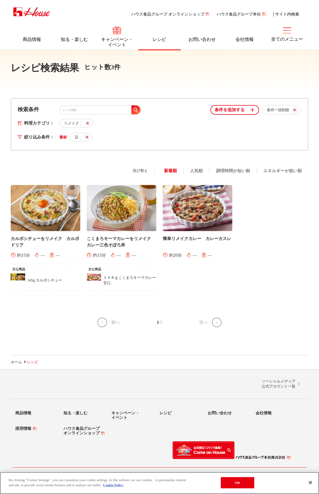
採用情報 (23, 428)
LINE (40, 384)
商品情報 (32, 39)
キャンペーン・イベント (117, 42)
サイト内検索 (287, 14)
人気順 (196, 170)
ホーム (16, 362)
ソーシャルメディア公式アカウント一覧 (278, 384)
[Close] (310, 482)
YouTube (219, 384)
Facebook (159, 384)
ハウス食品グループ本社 (239, 14)
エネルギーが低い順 (282, 170)
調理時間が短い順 (233, 170)
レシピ (159, 39)
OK (237, 483)
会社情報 (245, 39)
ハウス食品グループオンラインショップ (81, 430)
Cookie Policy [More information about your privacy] (113, 485)
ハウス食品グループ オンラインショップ (167, 14)
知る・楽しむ (74, 39)
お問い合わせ (202, 39)
